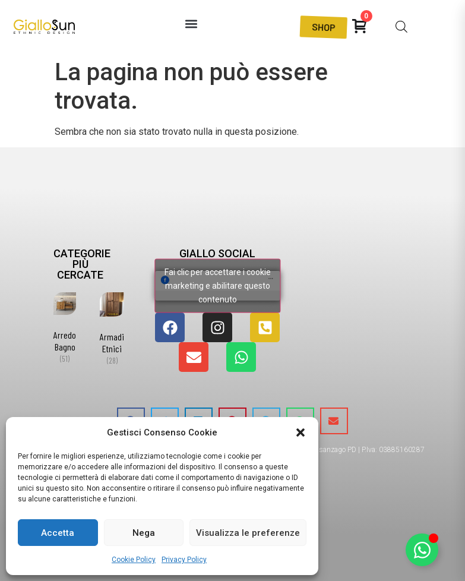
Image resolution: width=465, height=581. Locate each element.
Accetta (57, 533)
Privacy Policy (184, 559)
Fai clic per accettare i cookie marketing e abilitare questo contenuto (218, 285)
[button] (300, 432)
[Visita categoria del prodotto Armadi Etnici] (112, 331)
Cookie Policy (134, 559)
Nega (143, 533)
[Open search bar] (401, 27)
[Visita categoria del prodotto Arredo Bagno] (64, 330)
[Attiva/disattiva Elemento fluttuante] (422, 549)
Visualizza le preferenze (248, 533)
